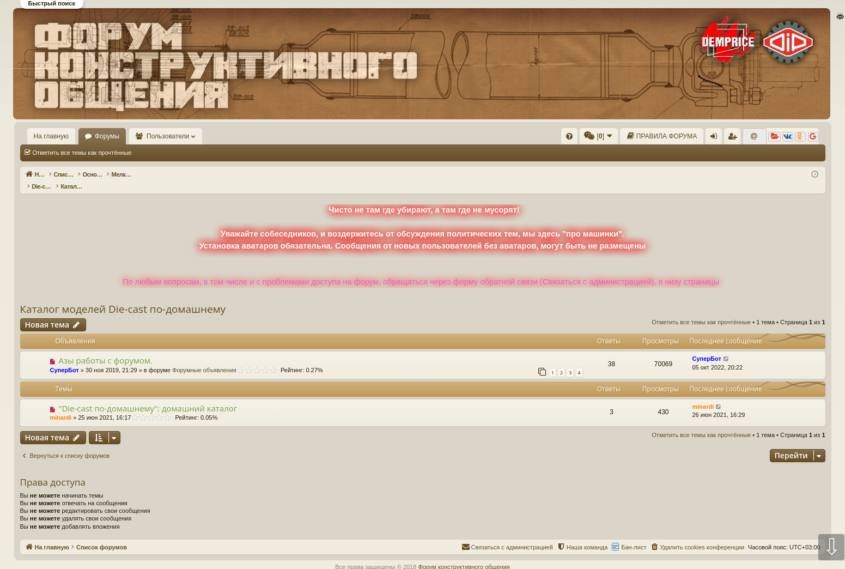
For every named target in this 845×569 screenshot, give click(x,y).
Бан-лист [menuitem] (633, 535)
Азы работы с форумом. (105, 348)
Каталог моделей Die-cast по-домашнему (123, 297)
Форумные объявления (204, 358)
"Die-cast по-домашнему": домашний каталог (147, 396)
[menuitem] (569, 136)
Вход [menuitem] (716, 138)
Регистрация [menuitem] (735, 138)
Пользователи (168, 136)
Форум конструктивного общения (463, 555)
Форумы (107, 136)
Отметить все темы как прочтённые (82, 152)
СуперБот (64, 358)
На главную (51, 136)
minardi (61, 406)
